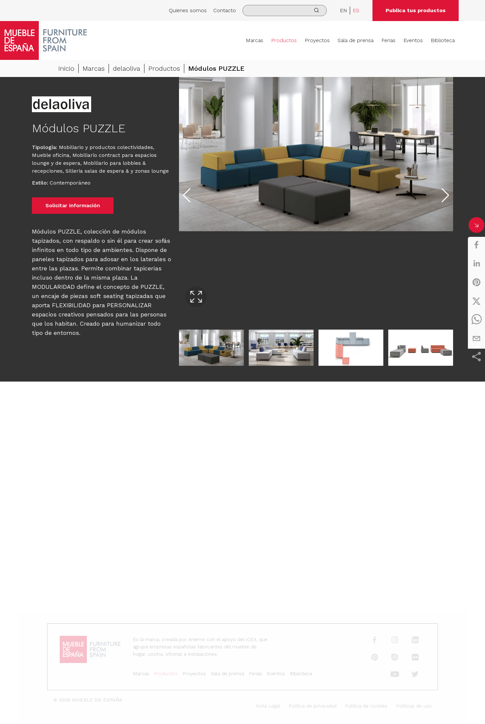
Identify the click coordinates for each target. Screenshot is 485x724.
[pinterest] (476, 282)
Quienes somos (188, 10)
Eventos (413, 40)
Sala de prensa (355, 40)
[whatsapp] (476, 320)
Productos (284, 40)
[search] (284, 10)
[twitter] (476, 301)
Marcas (254, 40)
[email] (476, 338)
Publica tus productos (416, 10)
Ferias (388, 40)
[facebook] (476, 245)
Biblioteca (443, 40)
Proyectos (317, 40)
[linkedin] (476, 263)
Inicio (66, 68)
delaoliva (126, 68)
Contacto (224, 10)
